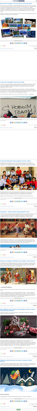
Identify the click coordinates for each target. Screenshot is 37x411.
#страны (32, 45)
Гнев (7, 127)
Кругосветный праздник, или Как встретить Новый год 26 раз (16, 3)
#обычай (31, 204)
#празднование (35, 204)
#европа (36, 353)
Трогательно (10, 127)
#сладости (32, 354)
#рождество (35, 254)
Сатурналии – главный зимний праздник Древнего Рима (14, 211)
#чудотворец (32, 303)
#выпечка (35, 354)
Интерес (2, 48)
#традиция (28, 204)
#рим (32, 254)
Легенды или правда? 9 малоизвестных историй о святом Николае (17, 261)
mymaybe (35, 48)
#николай (35, 303)
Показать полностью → (18, 40)
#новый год (35, 45)
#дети (30, 403)
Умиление (11, 48)
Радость (12, 206)
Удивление (8, 48)
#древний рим (31, 255)
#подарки (27, 255)
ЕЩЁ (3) (18, 409)
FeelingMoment (35, 305)
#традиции (35, 125)
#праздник (29, 45)
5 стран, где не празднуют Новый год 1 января (12, 82)
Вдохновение (11, 305)
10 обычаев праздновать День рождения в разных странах (15, 161)
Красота (4, 48)
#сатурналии (35, 255)
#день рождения (35, 203)
